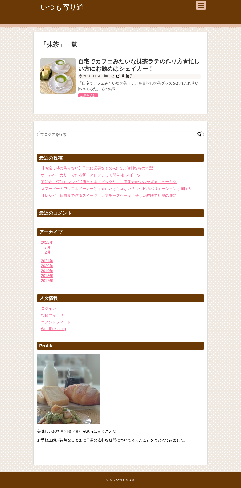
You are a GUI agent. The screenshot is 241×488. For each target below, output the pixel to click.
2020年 (47, 266)
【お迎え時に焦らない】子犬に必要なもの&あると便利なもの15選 (97, 168)
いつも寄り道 (62, 7)
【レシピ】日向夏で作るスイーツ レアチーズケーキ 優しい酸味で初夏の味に (109, 196)
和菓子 (127, 76)
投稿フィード (52, 315)
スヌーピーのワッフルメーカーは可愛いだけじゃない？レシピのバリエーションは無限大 (116, 189)
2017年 (47, 281)
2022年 (47, 242)
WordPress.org (53, 329)
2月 (48, 252)
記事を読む (88, 95)
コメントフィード (56, 322)
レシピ (114, 76)
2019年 (47, 271)
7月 (48, 247)
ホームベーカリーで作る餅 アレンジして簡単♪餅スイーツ (91, 175)
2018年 (47, 276)
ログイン (48, 309)
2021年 (47, 261)
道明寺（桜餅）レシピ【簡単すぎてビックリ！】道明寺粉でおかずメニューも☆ (109, 182)
